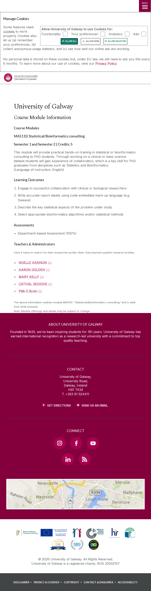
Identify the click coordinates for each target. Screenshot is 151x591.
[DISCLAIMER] (23, 582)
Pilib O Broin (28, 291)
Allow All (71, 41)
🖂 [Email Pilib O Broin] (40, 291)
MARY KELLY (29, 277)
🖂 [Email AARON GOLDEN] (48, 270)
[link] (77, 533)
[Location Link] (75, 506)
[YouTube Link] (93, 443)
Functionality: (51, 34)
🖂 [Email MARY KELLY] (42, 277)
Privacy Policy (106, 63)
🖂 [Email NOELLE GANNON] (50, 263)
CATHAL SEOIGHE (33, 284)
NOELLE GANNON (33, 263)
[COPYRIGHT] (73, 582)
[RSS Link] (84, 459)
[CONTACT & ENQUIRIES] (100, 582)
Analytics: (116, 34)
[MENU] (145, 6)
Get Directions (59, 405)
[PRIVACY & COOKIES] (48, 582)
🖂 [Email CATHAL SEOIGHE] (50, 284)
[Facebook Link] (76, 443)
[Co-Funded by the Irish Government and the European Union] (42, 537)
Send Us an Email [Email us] (95, 405)
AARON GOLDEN (32, 270)
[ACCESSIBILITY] (128, 582)
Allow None (92, 41)
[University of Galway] (20, 78)
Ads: (136, 34)
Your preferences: (85, 34)
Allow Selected (117, 41)
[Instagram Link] (59, 443)
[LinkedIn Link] (68, 459)
